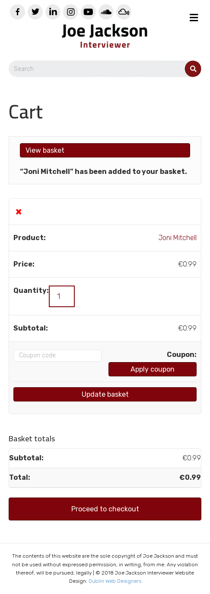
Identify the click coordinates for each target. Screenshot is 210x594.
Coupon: (182, 354)
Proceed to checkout (105, 509)
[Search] (105, 69)
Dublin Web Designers (115, 581)
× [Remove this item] (19, 211)
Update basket (105, 394)
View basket (44, 150)
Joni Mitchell (178, 238)
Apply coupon (152, 369)
